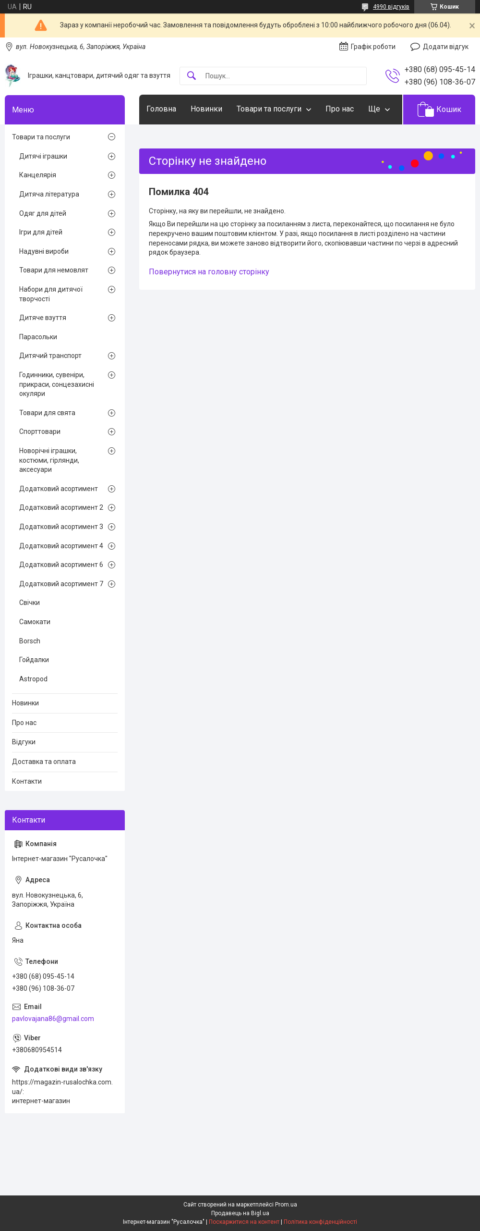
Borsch (29, 641)
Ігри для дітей (40, 232)
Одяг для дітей (42, 213)
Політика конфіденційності (320, 1222)
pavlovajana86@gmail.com (53, 1018)
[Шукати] (191, 76)
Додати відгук (445, 46)
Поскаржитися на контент (244, 1222)
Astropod (33, 679)
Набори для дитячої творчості (51, 294)
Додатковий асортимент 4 (61, 546)
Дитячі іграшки (43, 156)
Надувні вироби (44, 251)
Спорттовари (39, 431)
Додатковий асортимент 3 (61, 526)
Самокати (34, 622)
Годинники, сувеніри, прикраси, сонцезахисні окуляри (56, 384)
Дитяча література (49, 194)
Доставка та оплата (44, 761)
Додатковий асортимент (58, 488)
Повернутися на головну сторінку (209, 271)
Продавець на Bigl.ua (240, 1213)
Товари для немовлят (53, 270)
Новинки (206, 108)
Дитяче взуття (42, 317)
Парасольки (38, 337)
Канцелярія (37, 175)
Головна (161, 108)
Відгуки (24, 742)
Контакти (27, 781)
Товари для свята (47, 413)
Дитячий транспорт (50, 355)
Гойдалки (34, 660)
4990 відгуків (391, 6)
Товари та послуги (269, 108)
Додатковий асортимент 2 (61, 507)
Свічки (29, 602)
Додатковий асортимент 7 (61, 584)
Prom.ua (286, 1204)
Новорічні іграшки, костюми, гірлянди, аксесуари (49, 460)
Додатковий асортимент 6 (61, 564)
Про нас (339, 108)
